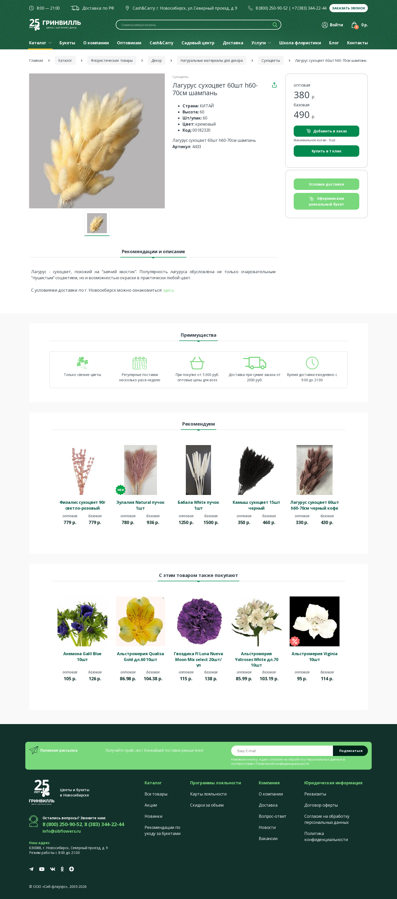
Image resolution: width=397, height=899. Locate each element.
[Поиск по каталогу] (198, 25)
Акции (151, 805)
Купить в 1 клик (327, 151)
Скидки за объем (207, 805)
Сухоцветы (271, 60)
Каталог (65, 60)
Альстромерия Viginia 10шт (315, 656)
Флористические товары (112, 60)
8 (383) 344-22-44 (104, 824)
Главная (36, 60)
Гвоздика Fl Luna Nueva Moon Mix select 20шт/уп (198, 659)
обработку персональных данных (315, 759)
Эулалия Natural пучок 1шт (140, 505)
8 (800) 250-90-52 (272, 8)
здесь (168, 290)
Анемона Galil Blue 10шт (82, 656)
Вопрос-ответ (272, 816)
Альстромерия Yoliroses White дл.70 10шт (256, 659)
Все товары (156, 794)
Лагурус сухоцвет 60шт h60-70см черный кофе (314, 505)
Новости (267, 827)
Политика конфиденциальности (326, 836)
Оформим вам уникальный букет (326, 201)
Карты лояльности (208, 794)
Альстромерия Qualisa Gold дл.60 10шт (140, 656)
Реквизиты (315, 794)
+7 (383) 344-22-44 (309, 8)
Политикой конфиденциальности (282, 763)
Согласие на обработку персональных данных (326, 819)
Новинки (153, 816)
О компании (271, 794)
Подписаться (351, 750)
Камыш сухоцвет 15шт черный (256, 505)
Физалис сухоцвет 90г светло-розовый (82, 505)
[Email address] (282, 751)
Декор (156, 60)
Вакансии (268, 838)
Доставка (268, 805)
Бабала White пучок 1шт (198, 505)
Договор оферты (321, 805)
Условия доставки (326, 184)
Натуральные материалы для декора (212, 60)
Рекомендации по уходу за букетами (163, 830)
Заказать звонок (348, 8)
